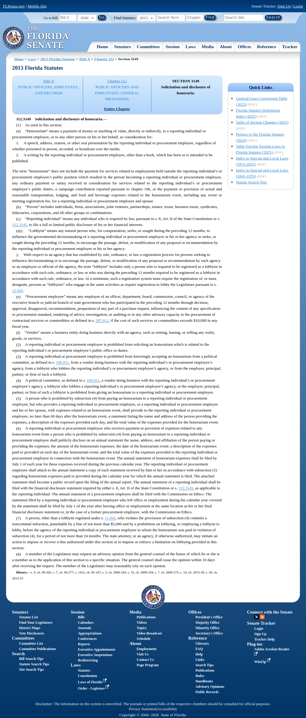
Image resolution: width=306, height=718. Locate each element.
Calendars (86, 622)
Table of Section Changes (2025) (262, 122)
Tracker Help (264, 639)
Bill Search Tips (31, 659)
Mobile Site (37, 6)
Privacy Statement (142, 709)
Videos (142, 622)
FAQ (199, 649)
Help (199, 654)
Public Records (207, 692)
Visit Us (143, 654)
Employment (146, 649)
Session (173, 46)
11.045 (17, 291)
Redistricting (88, 660)
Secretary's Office (209, 633)
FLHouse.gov (14, 6)
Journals (84, 628)
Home (102, 46)
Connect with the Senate (270, 612)
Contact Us (145, 660)
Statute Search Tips (251, 182)
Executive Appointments (96, 649)
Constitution (87, 676)
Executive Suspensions (95, 655)
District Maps (29, 628)
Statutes (84, 670)
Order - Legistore (94, 688)
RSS (262, 616)
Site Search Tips (31, 669)
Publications (146, 617)
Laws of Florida (93, 682)
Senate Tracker (261, 623)
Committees (148, 46)
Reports (84, 644)
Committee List (31, 643)
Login (298, 6)
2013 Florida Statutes (57, 59)
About (226, 46)
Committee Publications (37, 649)
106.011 (62, 362)
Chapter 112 (104, 59)
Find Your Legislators (35, 622)
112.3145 (19, 225)
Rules (199, 676)
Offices (244, 46)
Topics (142, 628)
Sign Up (284, 6)
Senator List (28, 617)
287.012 (102, 320)
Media (208, 46)
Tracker (289, 46)
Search (18, 653)
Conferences (87, 639)
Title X (84, 59)
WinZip (263, 662)
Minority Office (207, 628)
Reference (266, 46)
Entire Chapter (117, 109)
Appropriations (90, 633)
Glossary (202, 643)
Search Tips (204, 665)
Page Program (148, 665)
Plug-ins (254, 644)
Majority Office (207, 622)
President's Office (209, 617)
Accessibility (167, 709)
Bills (81, 617)
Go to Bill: (51, 18)
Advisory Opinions (209, 686)
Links (199, 660)
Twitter (256, 616)
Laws (191, 46)
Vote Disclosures (31, 633)
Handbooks (204, 681)
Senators (122, 46)
